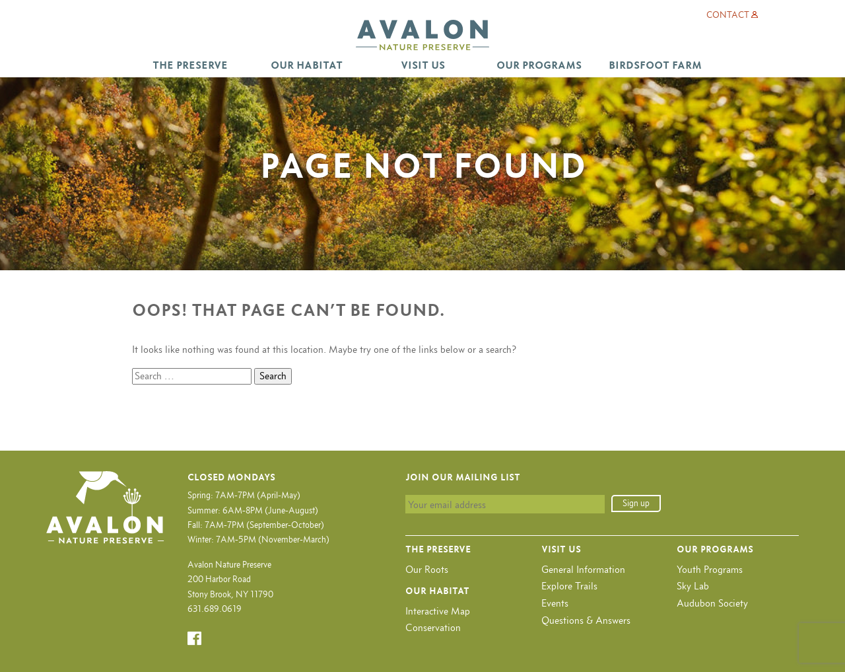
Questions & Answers (585, 620)
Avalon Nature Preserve (422, 35)
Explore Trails (569, 585)
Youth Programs (710, 569)
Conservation (433, 627)
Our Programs (539, 65)
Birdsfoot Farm (655, 65)
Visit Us (423, 65)
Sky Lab (693, 585)
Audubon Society (712, 603)
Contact (727, 14)
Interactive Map (437, 611)
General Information (583, 569)
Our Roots (426, 569)
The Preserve (190, 65)
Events (554, 603)
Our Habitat (307, 65)
